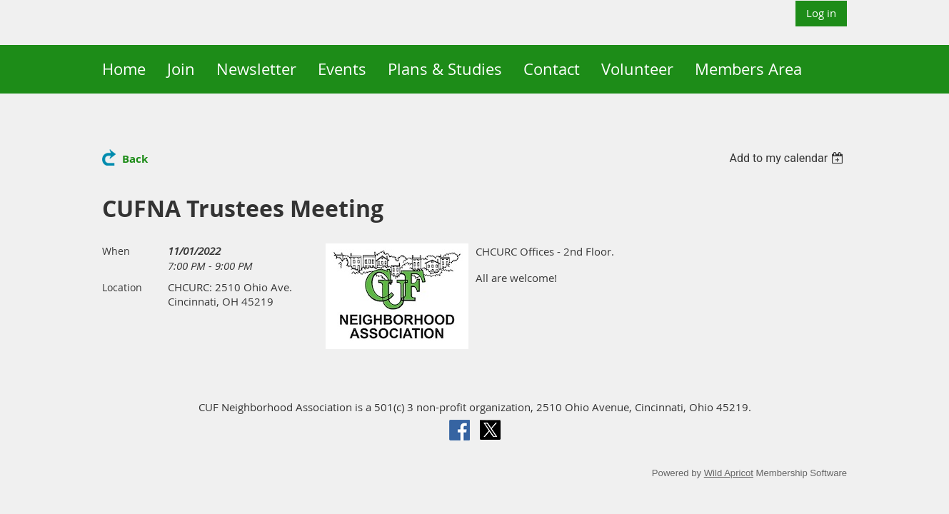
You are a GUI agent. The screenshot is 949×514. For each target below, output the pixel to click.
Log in (821, 13)
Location (122, 287)
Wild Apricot (728, 473)
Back (135, 158)
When (116, 251)
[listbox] (789, 158)
